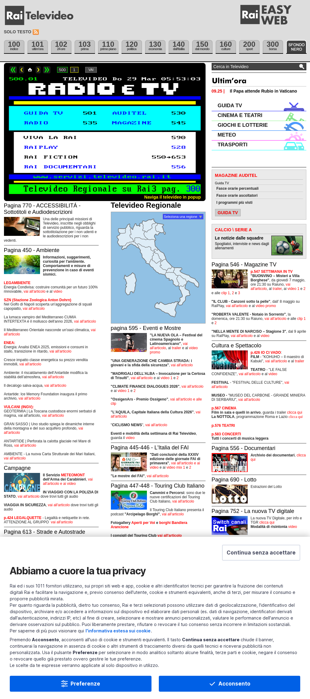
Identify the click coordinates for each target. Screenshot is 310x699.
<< (13, 69)
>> (46, 69)
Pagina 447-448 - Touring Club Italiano (158, 486)
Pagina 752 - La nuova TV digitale (253, 511)
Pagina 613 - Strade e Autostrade (44, 532)
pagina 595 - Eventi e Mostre (146, 328)
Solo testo (17, 31)
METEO (227, 135)
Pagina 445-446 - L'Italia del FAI (150, 448)
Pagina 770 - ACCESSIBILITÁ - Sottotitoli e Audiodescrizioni (42, 209)
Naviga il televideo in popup (172, 197)
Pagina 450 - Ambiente (32, 250)
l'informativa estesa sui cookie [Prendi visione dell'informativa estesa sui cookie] (118, 630)
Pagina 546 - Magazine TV (244, 265)
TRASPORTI (233, 145)
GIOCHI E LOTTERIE (243, 125)
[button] (261, 553)
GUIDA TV (230, 105)
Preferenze (85, 684)
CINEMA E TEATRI (240, 115)
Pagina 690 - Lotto (234, 480)
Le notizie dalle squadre (239, 238)
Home (30, 69)
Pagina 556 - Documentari (243, 448)
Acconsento (234, 684)
